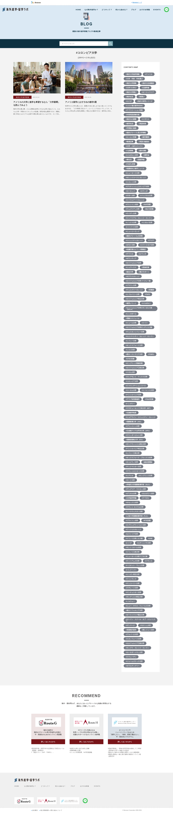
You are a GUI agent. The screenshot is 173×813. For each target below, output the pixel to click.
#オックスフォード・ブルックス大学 (139, 457)
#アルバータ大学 (132, 634)
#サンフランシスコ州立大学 (136, 444)
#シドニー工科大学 (132, 453)
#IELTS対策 (149, 209)
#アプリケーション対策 (134, 110)
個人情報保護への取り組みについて (51, 810)
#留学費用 (145, 137)
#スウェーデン (131, 657)
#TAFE (147, 294)
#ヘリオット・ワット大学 (135, 565)
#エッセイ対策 (131, 137)
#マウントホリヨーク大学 (135, 471)
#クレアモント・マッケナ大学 (136, 377)
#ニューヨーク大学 (132, 173)
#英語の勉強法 (144, 141)
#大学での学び (131, 88)
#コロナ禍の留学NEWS (134, 106)
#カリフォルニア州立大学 (135, 299)
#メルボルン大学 (132, 155)
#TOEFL (151, 354)
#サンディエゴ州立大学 (134, 597)
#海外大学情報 (131, 83)
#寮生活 (129, 159)
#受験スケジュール (132, 318)
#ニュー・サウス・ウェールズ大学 (138, 606)
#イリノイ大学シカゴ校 (134, 538)
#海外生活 (129, 97)
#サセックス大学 (132, 502)
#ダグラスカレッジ (132, 276)
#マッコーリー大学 (132, 583)
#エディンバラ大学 (144, 543)
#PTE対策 (147, 520)
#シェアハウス (131, 267)
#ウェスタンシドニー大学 (135, 332)
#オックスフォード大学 (134, 345)
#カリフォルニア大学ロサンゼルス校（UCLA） (139, 308)
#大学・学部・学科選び (134, 79)
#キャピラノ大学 (132, 462)
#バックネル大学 (146, 195)
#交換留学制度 (131, 413)
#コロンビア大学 (132, 381)
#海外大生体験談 (148, 83)
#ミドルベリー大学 (132, 294)
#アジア (151, 240)
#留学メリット (131, 303)
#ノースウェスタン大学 (134, 511)
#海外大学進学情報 (132, 74)
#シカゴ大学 (130, 350)
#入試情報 (129, 150)
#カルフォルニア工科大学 (135, 643)
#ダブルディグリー (132, 666)
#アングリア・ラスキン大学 (136, 489)
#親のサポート (144, 272)
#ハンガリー (130, 404)
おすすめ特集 (145, 10)
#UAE (150, 538)
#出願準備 (145, 88)
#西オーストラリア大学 (134, 354)
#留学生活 (129, 124)
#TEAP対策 (149, 399)
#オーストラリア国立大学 (135, 615)
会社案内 (35, 810)
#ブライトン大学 (132, 520)
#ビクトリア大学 (132, 534)
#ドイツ (145, 323)
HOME (78, 10)
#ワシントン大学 (132, 204)
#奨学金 (146, 155)
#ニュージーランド (132, 231)
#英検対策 (145, 267)
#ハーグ (129, 543)
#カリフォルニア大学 (133, 263)
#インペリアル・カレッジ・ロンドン (139, 218)
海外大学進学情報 (22, 97)
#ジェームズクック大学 (134, 661)
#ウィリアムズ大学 (132, 561)
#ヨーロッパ (130, 191)
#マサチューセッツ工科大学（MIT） (139, 408)
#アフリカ (129, 254)
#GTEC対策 (130, 359)
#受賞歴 (151, 290)
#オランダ (144, 191)
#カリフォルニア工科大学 (135, 368)
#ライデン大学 (131, 213)
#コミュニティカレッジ (134, 240)
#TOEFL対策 (130, 164)
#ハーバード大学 (132, 227)
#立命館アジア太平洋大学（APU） (138, 431)
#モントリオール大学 (133, 547)
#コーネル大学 (131, 390)
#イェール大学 (131, 323)
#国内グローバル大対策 (134, 236)
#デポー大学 (130, 195)
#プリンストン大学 (132, 426)
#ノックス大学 (131, 222)
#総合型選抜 (147, 462)
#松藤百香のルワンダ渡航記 (136, 249)
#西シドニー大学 (148, 630)
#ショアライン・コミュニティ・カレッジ (140, 417)
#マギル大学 (130, 372)
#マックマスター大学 (133, 466)
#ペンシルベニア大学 (133, 395)
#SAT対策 (147, 204)
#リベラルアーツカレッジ (135, 200)
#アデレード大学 (132, 588)
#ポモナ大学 (130, 245)
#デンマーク (130, 625)
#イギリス (145, 119)
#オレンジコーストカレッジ (136, 177)
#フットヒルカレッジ (133, 529)
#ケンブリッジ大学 (145, 475)
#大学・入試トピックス (134, 146)
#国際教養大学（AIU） (134, 422)
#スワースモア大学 (147, 245)
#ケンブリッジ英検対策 (134, 363)
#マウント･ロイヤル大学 (134, 507)
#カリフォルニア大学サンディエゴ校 (139, 327)
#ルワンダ (142, 254)
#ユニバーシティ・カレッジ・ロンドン (140, 336)
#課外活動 (142, 150)
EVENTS (157, 10)
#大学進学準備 (131, 498)
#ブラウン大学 (131, 285)
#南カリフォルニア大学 (134, 610)
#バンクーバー (131, 570)
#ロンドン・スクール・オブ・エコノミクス (140, 620)
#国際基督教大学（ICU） (135, 440)
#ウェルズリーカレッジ (134, 290)
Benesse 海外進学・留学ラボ (15, 10)
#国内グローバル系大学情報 (136, 133)
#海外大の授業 (131, 119)
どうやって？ (107, 10)
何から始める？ (121, 10)
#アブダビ (145, 498)
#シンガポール (131, 314)
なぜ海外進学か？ (91, 10)
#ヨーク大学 (130, 480)
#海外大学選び (131, 92)
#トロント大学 (131, 182)
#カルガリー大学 (148, 493)
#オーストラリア (148, 92)
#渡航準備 (140, 159)
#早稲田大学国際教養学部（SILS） (138, 484)
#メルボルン (146, 303)
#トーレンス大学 (148, 390)
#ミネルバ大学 (147, 222)
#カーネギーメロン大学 (134, 652)
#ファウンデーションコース (136, 386)
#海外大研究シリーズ (144, 101)
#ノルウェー (130, 601)
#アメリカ (148, 74)
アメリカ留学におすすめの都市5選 (81, 102)
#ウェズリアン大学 (132, 209)
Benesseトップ (137, 2)
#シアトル (129, 475)
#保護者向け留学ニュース (135, 168)
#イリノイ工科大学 (132, 552)
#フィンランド (131, 579)
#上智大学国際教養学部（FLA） (137, 516)
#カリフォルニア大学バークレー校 (138, 281)
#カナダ (129, 101)
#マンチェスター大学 (133, 592)
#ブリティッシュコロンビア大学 (137, 186)
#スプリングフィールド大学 (136, 525)
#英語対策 (142, 124)
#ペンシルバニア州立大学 (135, 449)
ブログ (133, 10)
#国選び (141, 97)
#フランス (148, 561)
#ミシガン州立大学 (132, 574)
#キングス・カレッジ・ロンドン (137, 648)
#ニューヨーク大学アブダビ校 (136, 556)
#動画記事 (129, 141)
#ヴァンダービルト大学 (134, 435)
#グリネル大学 (131, 493)
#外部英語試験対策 (132, 115)
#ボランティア (131, 258)
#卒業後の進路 (131, 128)
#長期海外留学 (131, 630)
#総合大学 (129, 272)
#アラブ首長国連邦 (132, 399)
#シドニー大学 (131, 341)
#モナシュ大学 (145, 625)
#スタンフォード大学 (133, 639)
